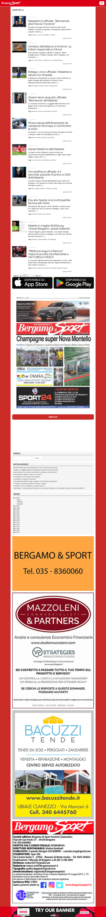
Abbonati (53, 417)
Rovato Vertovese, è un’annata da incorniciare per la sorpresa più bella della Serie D (35, 472)
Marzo (19, 500)
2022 (17, 512)
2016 (17, 524)
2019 (17, 518)
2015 (17, 526)
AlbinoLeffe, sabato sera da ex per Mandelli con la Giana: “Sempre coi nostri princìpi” (35, 467)
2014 (17, 528)
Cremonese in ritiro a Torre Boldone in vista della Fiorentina (29, 486)
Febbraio (20, 502)
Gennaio (20, 504)
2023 (17, 510)
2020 (17, 516)
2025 (17, 506)
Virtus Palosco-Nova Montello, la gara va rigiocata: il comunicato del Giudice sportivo (35, 481)
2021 (17, 514)
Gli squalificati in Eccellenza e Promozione (24, 479)
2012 (17, 532)
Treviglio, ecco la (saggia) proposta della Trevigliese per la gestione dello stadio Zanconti (35, 470)
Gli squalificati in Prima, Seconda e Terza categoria (26, 477)
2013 (17, 530)
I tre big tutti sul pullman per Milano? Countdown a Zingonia (29, 483)
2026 (17, 498)
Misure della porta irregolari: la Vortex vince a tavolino (27, 474)
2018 (17, 520)
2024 (17, 508)
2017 (17, 522)
